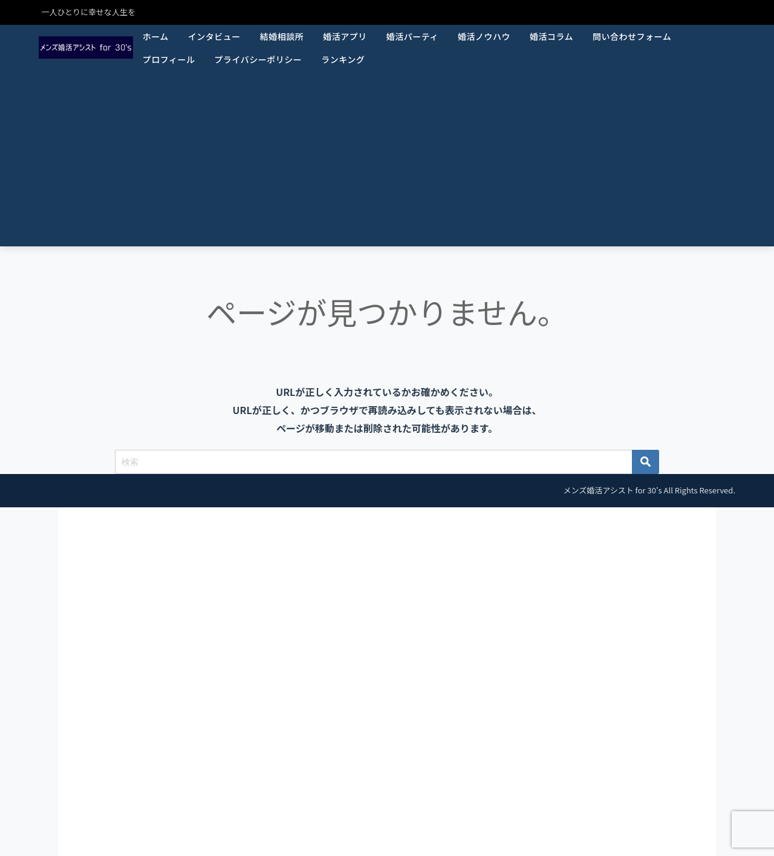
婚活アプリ (345, 36)
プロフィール (169, 59)
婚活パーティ (412, 36)
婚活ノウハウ (484, 36)
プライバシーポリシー (258, 59)
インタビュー (214, 36)
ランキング (343, 59)
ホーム (156, 36)
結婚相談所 (282, 36)
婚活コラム (551, 36)
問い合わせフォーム (632, 36)
